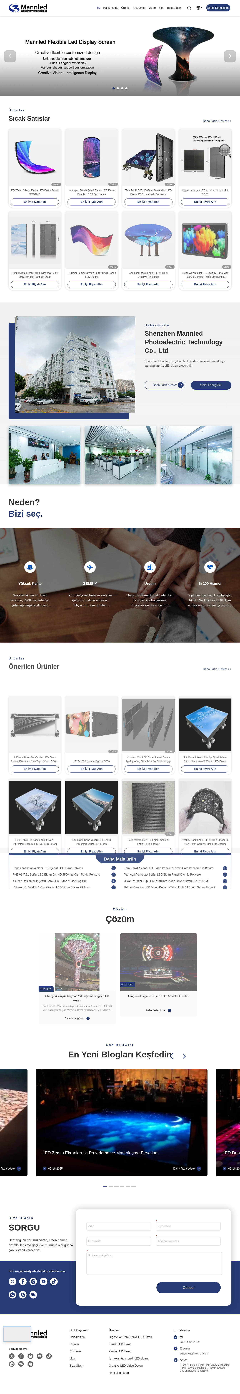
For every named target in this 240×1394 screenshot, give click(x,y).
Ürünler (125, 7)
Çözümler (139, 7)
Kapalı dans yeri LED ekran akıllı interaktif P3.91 (205, 192)
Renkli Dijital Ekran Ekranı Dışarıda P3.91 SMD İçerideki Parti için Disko (35, 274)
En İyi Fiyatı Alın (35, 201)
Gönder (189, 1288)
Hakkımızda (110, 7)
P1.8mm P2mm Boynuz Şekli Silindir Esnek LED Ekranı (92, 274)
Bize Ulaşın (174, 7)
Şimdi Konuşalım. (211, 385)
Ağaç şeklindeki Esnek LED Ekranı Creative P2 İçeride (148, 274)
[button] (113, 88)
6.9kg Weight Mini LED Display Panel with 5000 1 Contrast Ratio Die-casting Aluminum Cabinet (205, 275)
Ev (98, 7)
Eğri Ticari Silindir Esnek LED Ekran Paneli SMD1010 (34, 192)
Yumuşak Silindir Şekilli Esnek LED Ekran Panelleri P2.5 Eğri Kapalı (92, 192)
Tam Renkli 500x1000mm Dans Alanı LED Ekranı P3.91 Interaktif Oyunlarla (148, 192)
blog (161, 7)
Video (152, 7)
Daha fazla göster (217, 121)
